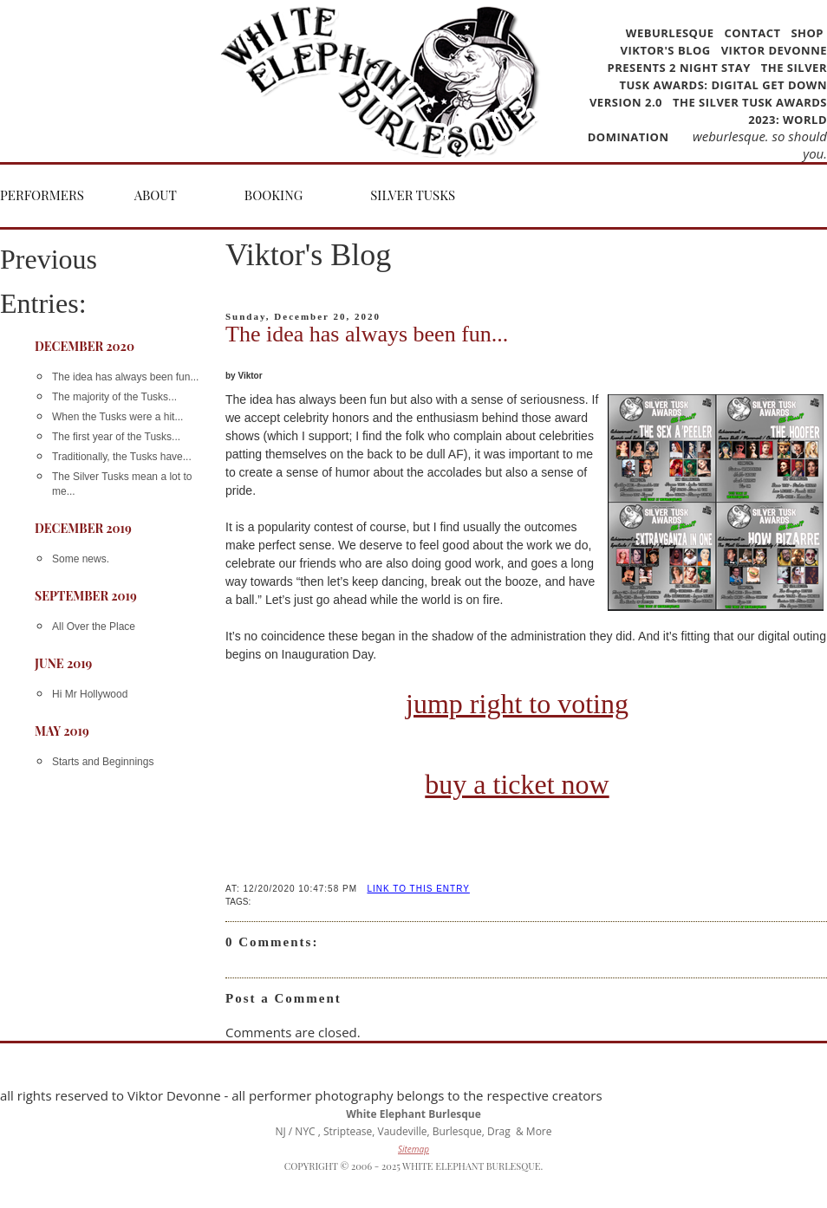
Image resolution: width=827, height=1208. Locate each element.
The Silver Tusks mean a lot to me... (122, 484)
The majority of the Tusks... (114, 397)
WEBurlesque (672, 33)
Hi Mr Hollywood (89, 694)
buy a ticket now (517, 784)
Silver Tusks (412, 195)
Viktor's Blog (666, 50)
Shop (807, 33)
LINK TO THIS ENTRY (418, 888)
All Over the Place (93, 626)
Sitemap (413, 1149)
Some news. (80, 559)
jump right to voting (517, 703)
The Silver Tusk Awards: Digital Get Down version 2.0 (708, 85)
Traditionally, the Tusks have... (122, 457)
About (155, 195)
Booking (273, 195)
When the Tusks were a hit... (117, 417)
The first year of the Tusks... (116, 437)
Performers (42, 195)
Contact (752, 33)
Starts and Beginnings (102, 762)
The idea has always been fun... (125, 377)
